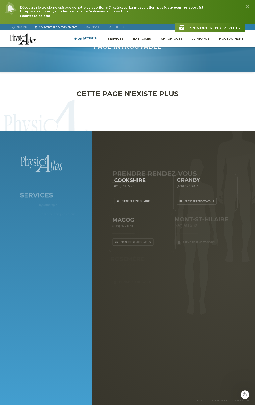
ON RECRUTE (85, 38)
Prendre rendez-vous (209, 25)
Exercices (142, 38)
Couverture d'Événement (56, 27)
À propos (200, 38)
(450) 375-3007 (185, 185)
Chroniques (171, 38)
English (19, 27)
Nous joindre (231, 38)
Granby (187, 178)
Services (115, 38)
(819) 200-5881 (122, 185)
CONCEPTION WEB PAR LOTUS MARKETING (223, 400)
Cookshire (128, 179)
